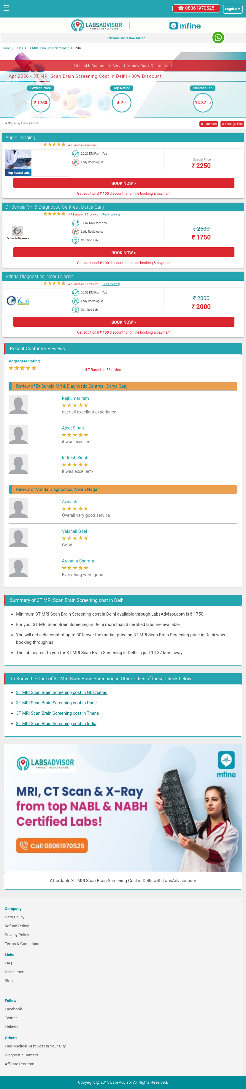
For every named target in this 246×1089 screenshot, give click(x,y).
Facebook (13, 1009)
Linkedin (12, 1027)
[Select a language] (233, 9)
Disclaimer (14, 972)
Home (6, 48)
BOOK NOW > (124, 183)
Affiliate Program (19, 1064)
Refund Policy (17, 926)
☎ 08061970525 (196, 8)
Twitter (11, 1018)
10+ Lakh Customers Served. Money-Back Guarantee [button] (123, 65)
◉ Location (209, 124)
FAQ (8, 963)
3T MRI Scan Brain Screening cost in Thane (57, 713)
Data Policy (15, 917)
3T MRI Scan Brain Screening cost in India (56, 723)
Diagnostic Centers (21, 1055)
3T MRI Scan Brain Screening (48, 48)
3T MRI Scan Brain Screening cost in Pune (56, 703)
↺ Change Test (232, 124)
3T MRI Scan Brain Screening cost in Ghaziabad (61, 692)
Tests (19, 48)
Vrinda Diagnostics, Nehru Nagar (39, 276)
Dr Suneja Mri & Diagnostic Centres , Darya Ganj (54, 207)
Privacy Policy (17, 935)
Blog (9, 981)
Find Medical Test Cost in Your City (35, 1046)
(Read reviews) (111, 214)
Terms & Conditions (22, 943)
